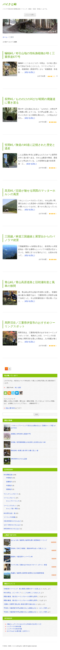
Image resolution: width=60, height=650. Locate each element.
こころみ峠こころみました (32, 592)
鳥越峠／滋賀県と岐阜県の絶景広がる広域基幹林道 (27, 573)
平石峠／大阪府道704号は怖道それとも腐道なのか (20, 608)
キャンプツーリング (12, 501)
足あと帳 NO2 (10, 408)
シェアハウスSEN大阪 (14, 626)
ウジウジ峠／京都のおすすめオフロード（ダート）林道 (29, 565)
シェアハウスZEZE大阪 (14, 629)
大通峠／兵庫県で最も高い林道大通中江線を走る (19, 604)
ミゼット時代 (43, 608)
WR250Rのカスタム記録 (19, 459)
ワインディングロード (11, 494)
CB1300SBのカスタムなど (12, 521)
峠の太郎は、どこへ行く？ (12, 592)
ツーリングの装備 (9, 517)
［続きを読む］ (29, 72)
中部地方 (9, 478)
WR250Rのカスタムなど (12, 528)
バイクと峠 (9, 4)
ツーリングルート (9, 498)
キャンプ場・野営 (12, 508)
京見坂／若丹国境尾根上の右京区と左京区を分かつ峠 (28, 442)
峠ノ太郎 (18, 387)
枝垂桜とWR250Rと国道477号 (21, 434)
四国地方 (9, 489)
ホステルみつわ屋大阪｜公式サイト (18, 631)
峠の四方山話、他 (9, 513)
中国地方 (9, 485)
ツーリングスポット (10, 505)
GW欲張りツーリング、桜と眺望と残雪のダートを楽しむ (22, 589)
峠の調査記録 (8, 474)
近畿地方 (9, 481)
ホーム (5, 37)
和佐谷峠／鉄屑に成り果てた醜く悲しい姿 (24, 450)
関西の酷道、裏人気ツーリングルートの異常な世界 (20, 596)
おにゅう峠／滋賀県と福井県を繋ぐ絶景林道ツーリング (29, 540)
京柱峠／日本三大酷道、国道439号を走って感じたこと (28, 548)
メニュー (30, 14)
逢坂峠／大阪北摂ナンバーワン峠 (22, 556)
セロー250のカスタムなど (12, 525)
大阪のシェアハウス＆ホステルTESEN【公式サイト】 (24, 624)
